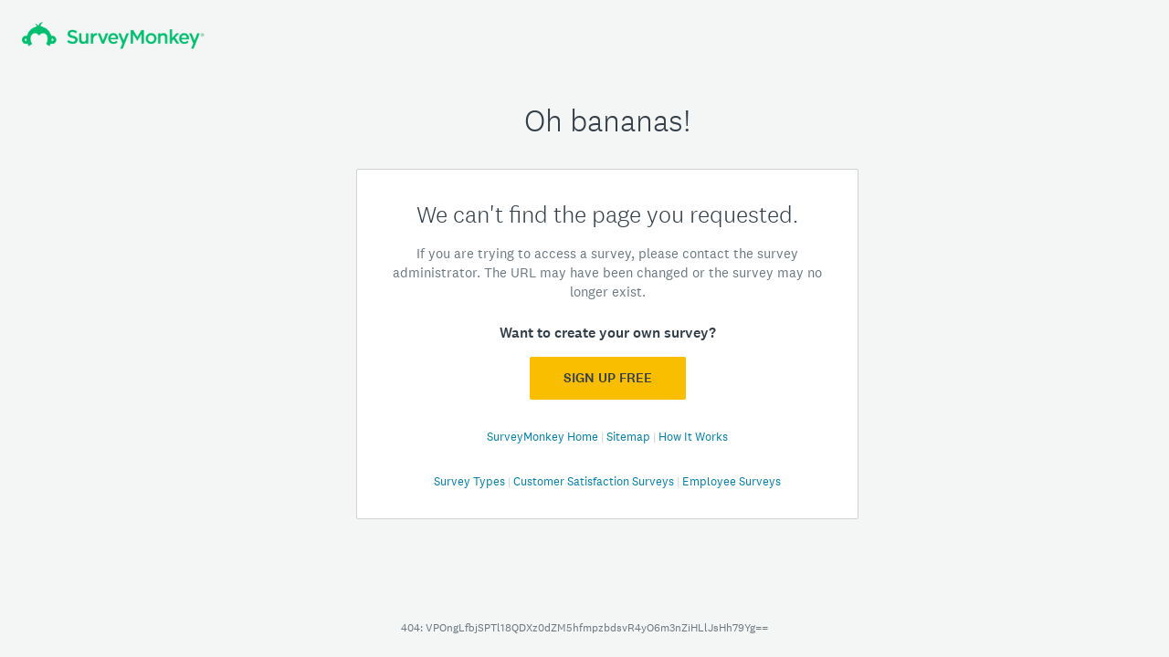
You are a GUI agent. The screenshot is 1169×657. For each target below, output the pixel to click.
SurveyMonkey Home (544, 436)
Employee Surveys (731, 481)
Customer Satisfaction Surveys (595, 481)
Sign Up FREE (607, 378)
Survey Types (471, 481)
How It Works (693, 436)
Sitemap (629, 436)
